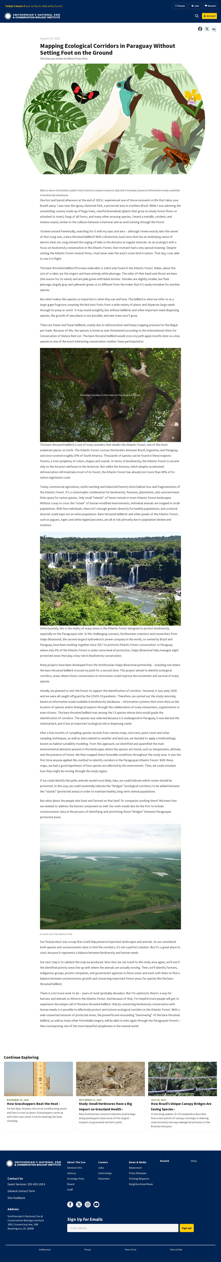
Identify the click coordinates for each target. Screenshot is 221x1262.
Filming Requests (139, 1178)
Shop (194, 1160)
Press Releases (137, 1173)
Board (70, 1184)
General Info (74, 1167)
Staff (70, 1189)
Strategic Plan (75, 1178)
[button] (78, 15)
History (71, 1173)
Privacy (87, 1249)
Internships (105, 1173)
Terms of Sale (176, 1249)
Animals (90, 16)
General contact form (21, 1191)
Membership (131, 16)
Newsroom (135, 1167)
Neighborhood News (141, 1184)
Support (109, 16)
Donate (164, 1160)
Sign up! (187, 1228)
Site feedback (16, 1198)
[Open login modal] (209, 16)
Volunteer (104, 1178)
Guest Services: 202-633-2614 (26, 1184)
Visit (74, 16)
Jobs (101, 1167)
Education (153, 16)
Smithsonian (45, 1249)
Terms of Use (130, 1249)
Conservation (177, 16)
